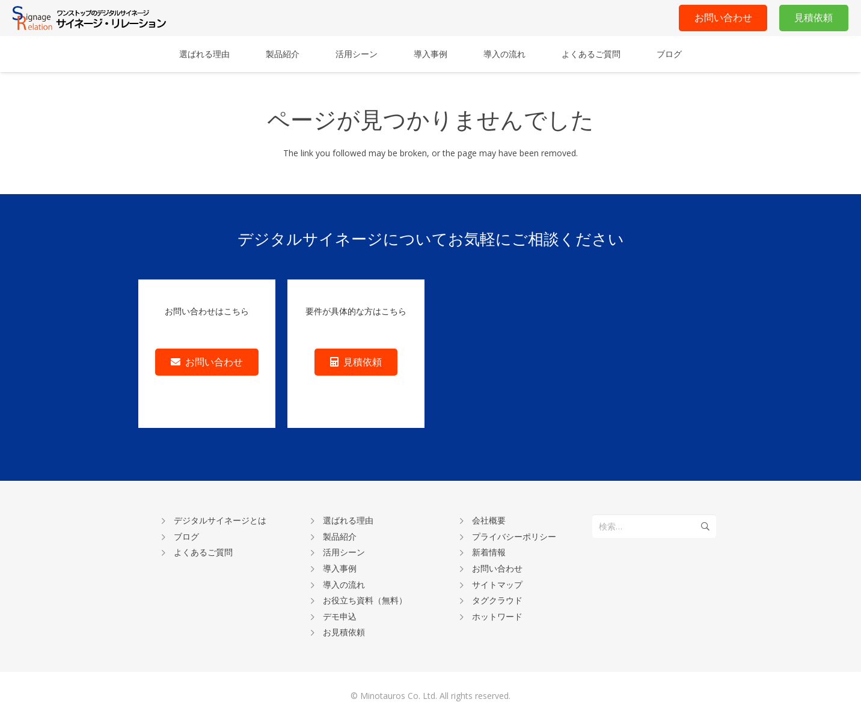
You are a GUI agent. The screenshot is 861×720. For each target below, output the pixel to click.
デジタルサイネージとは (220, 520)
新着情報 (489, 552)
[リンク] (89, 18)
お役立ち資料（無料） (365, 600)
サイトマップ (497, 584)
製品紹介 (340, 536)
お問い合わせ (497, 568)
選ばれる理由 (348, 520)
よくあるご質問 (203, 552)
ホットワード (497, 616)
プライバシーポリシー (514, 536)
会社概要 (489, 520)
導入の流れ (344, 584)
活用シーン (344, 552)
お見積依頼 (344, 632)
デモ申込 (340, 616)
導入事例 (340, 568)
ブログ (186, 536)
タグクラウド (497, 600)
